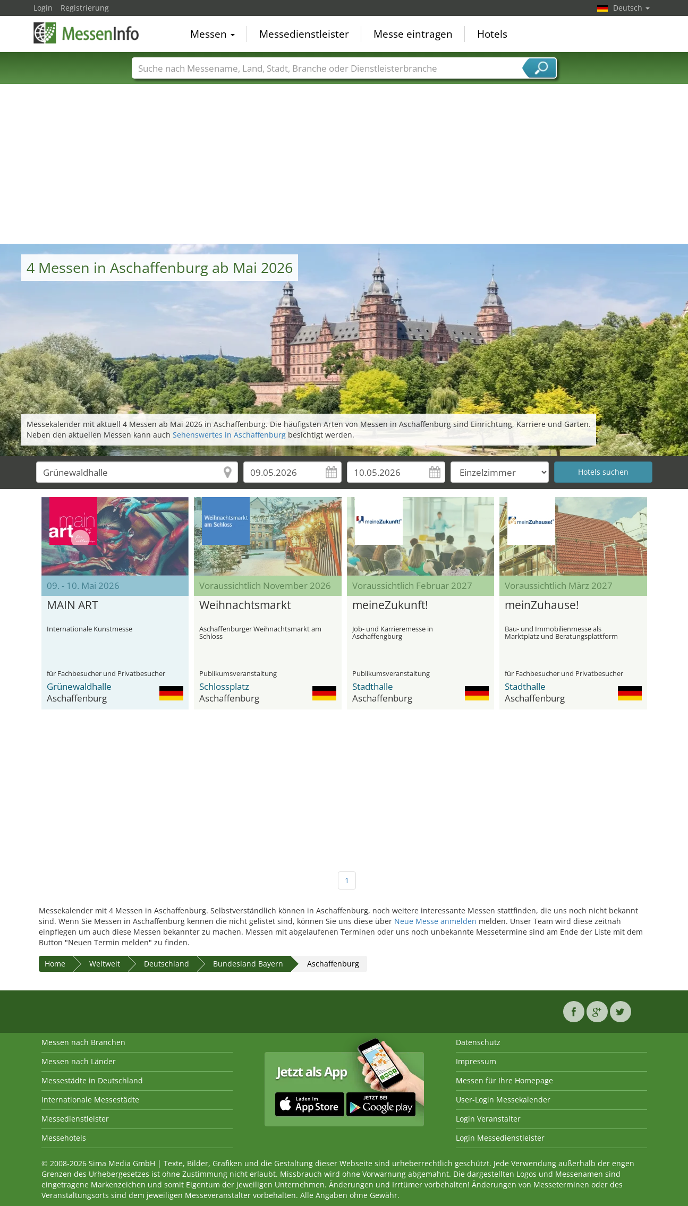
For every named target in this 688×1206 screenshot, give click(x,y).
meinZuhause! (542, 605)
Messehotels (63, 1138)
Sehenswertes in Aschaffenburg (229, 435)
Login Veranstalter (488, 1119)
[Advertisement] (344, 164)
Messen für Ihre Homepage (504, 1080)
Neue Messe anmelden (435, 921)
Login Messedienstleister (500, 1138)
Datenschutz (478, 1042)
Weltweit (104, 964)
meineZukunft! (390, 605)
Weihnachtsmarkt (245, 605)
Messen (212, 34)
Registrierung (85, 8)
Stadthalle (372, 686)
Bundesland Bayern (248, 964)
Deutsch (631, 8)
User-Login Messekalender (503, 1099)
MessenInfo (86, 33)
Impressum (476, 1061)
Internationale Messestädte (90, 1099)
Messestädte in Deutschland (92, 1080)
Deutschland (166, 964)
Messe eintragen (413, 34)
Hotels (492, 34)
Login (43, 8)
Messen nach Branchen (83, 1042)
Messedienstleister (304, 34)
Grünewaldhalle (79, 686)
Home (55, 964)
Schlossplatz (224, 686)
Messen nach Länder (78, 1061)
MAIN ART (72, 605)
